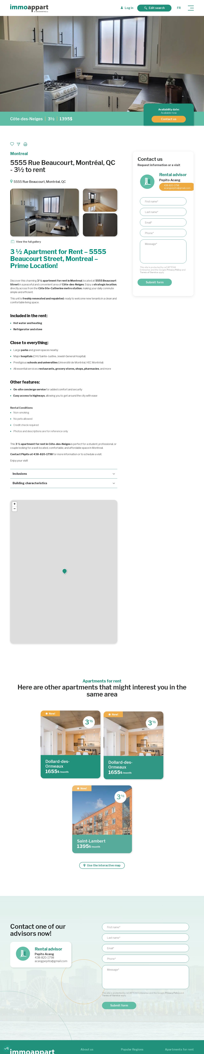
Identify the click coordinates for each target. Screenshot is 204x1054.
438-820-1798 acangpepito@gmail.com (177, 186)
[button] (64, 571)
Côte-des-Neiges (26, 118)
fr (179, 8)
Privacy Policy (174, 269)
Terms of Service (149, 272)
